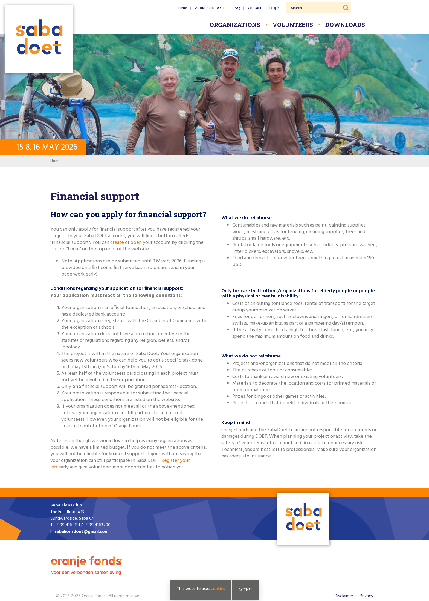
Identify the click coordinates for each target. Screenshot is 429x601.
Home (182, 8)
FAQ (236, 8)
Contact (255, 8)
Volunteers (293, 24)
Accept (245, 590)
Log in (274, 8)
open (136, 243)
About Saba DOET (210, 8)
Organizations (235, 24)
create (117, 243)
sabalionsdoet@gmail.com (81, 531)
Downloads (345, 24)
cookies (218, 589)
